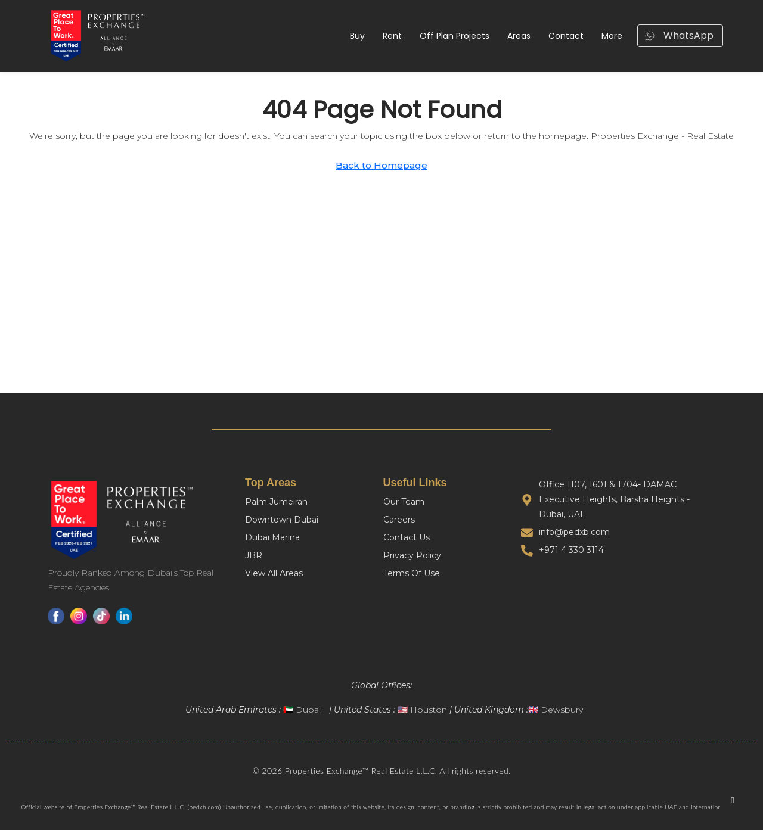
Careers (399, 519)
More (611, 36)
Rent (392, 36)
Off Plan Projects (454, 36)
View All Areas (274, 573)
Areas (519, 36)
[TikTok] (101, 616)
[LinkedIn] (124, 616)
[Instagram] (78, 616)
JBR (253, 555)
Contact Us (406, 537)
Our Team (403, 501)
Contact (566, 36)
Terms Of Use (411, 573)
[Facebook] (56, 616)
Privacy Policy (412, 555)
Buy (357, 36)
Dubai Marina (272, 537)
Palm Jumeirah (276, 501)
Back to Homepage (381, 165)
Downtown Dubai (281, 519)
